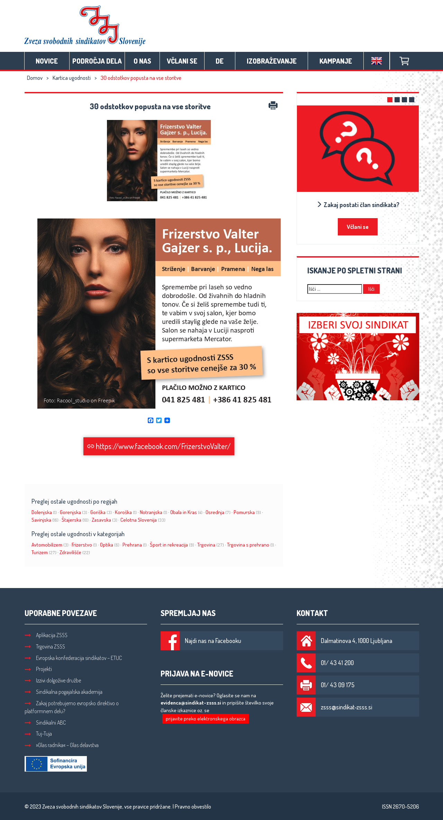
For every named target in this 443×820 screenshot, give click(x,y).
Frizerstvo (84, 544)
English (376, 61)
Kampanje (335, 60)
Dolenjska (44, 512)
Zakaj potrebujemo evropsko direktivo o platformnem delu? (72, 707)
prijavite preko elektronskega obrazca (205, 718)
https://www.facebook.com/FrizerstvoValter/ (159, 446)
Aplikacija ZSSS (46, 635)
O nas (142, 60)
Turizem (43, 552)
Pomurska (247, 512)
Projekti (38, 668)
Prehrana (135, 544)
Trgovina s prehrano (250, 544)
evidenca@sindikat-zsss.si (191, 702)
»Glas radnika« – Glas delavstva (62, 745)
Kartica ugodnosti (72, 77)
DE (220, 60)
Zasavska (104, 519)
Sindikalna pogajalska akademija (63, 691)
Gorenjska (73, 512)
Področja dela (97, 60)
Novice (47, 60)
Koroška (126, 512)
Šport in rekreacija (172, 544)
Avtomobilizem (50, 544)
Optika (109, 544)
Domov (35, 77)
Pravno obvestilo (193, 806)
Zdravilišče (75, 552)
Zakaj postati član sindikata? (357, 204)
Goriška (101, 512)
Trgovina (210, 544)
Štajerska (75, 519)
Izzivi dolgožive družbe (53, 680)
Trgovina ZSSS (45, 646)
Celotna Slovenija (142, 519)
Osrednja (218, 512)
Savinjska (44, 519)
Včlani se (182, 60)
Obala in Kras (186, 512)
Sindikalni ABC (45, 722)
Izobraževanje (272, 60)
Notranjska (153, 512)
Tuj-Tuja (38, 733)
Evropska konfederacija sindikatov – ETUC (73, 657)
